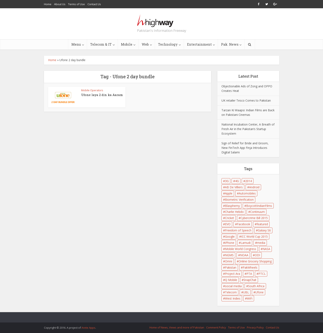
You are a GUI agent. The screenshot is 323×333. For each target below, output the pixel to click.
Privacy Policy (255, 327)
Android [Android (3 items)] (254, 187)
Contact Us (94, 4)
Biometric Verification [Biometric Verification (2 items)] (239, 199)
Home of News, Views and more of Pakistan (176, 327)
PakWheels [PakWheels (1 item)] (250, 267)
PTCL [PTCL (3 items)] (262, 274)
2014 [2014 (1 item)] (248, 181)
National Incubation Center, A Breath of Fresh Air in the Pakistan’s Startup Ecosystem (247, 128)
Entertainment (199, 44)
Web (145, 44)
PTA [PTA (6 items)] (249, 274)
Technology (168, 44)
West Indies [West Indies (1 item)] (232, 298)
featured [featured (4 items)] (262, 224)
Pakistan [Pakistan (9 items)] (230, 267)
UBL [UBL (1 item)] (246, 292)
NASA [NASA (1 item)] (266, 249)
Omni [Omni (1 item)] (228, 261)
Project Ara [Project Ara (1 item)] (232, 274)
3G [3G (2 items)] (227, 181)
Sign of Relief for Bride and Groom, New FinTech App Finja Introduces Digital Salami (245, 147)
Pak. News (229, 44)
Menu (76, 44)
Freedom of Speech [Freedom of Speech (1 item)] (238, 230)
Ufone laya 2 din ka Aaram (102, 95)
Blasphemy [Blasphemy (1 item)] (232, 206)
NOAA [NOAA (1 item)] (244, 255)
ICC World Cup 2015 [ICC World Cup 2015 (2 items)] (254, 236)
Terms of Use (76, 4)
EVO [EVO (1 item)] (228, 224)
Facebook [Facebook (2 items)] (243, 224)
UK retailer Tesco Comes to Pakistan (246, 100)
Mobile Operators (92, 90)
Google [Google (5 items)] (230, 236)
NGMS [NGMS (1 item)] (229, 255)
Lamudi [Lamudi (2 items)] (246, 243)
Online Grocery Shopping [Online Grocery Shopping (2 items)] (255, 261)
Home (47, 4)
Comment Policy (216, 327)
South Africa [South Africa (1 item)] (256, 286)
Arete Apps (88, 327)
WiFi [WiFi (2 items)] (249, 298)
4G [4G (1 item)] (237, 181)
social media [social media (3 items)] (233, 286)
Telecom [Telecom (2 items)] (231, 292)
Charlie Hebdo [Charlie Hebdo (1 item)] (234, 212)
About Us (59, 4)
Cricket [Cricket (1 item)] (229, 218)
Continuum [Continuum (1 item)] (257, 212)
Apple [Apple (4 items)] (228, 193)
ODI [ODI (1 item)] (257, 255)
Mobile (126, 44)
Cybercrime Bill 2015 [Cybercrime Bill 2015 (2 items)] (254, 218)
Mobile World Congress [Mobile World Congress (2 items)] (240, 249)
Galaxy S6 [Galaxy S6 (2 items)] (264, 230)
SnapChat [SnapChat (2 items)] (250, 280)
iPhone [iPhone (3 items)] (229, 243)
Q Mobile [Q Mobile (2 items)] (231, 280)
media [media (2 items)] (261, 243)
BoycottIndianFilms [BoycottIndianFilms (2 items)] (259, 206)
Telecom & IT (101, 44)
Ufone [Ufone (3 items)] (259, 292)
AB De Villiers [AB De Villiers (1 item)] (234, 187)
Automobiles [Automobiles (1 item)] (247, 193)
